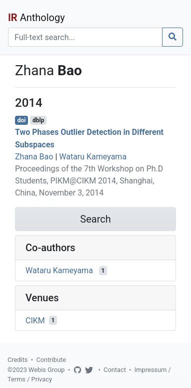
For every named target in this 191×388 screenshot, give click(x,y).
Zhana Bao (34, 156)
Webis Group (46, 369)
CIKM (35, 320)
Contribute (51, 359)
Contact (115, 369)
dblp (38, 120)
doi (22, 120)
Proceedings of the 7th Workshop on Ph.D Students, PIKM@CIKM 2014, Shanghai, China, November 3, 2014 (89, 181)
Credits (18, 359)
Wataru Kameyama (92, 156)
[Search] (85, 37)
